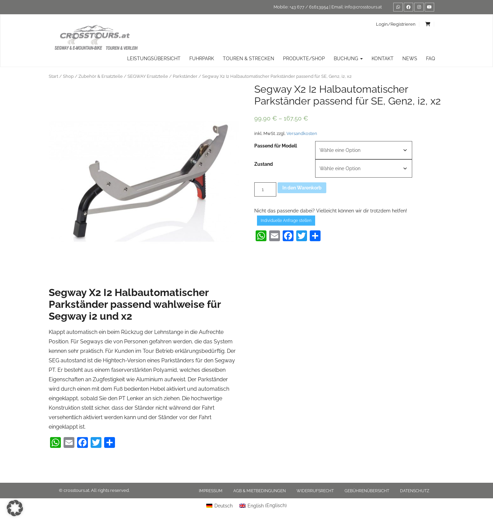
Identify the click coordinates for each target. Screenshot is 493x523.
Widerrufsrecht (315, 490)
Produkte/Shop (304, 58)
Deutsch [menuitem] (223, 505)
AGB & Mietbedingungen (259, 490)
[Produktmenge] (265, 189)
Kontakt (383, 58)
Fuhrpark (201, 58)
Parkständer (185, 76)
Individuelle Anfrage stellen (286, 220)
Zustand (263, 164)
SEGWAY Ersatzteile (147, 76)
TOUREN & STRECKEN (248, 58)
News (409, 58)
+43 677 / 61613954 (308, 6)
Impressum (210, 490)
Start (53, 76)
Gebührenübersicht (367, 490)
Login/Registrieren (396, 24)
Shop (68, 76)
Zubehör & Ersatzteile (100, 76)
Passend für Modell (275, 146)
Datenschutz (414, 490)
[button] (15, 508)
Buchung (348, 58)
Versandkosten (301, 133)
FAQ (430, 58)
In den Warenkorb (302, 187)
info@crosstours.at (363, 6)
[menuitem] (219, 505)
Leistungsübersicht (154, 58)
